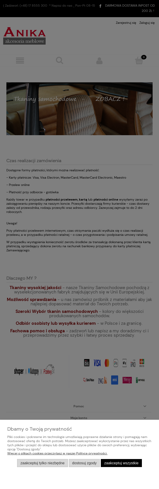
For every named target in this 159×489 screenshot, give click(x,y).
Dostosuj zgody (84, 463)
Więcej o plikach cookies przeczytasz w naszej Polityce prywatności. (57, 453)
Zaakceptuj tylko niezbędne (43, 463)
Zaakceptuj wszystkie (121, 463)
